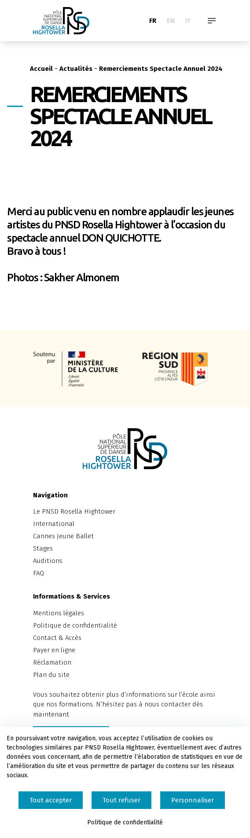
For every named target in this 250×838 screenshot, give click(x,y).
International (53, 524)
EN (171, 21)
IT (188, 21)
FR (152, 21)
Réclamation (52, 662)
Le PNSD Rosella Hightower (74, 511)
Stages (43, 548)
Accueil (41, 69)
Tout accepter (50, 800)
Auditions (47, 561)
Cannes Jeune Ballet (63, 536)
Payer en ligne (54, 650)
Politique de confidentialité (75, 625)
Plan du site (51, 675)
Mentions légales (58, 613)
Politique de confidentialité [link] (125, 822)
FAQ (38, 573)
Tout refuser (121, 800)
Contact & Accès (57, 638)
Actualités (75, 69)
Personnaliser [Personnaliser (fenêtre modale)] (192, 800)
